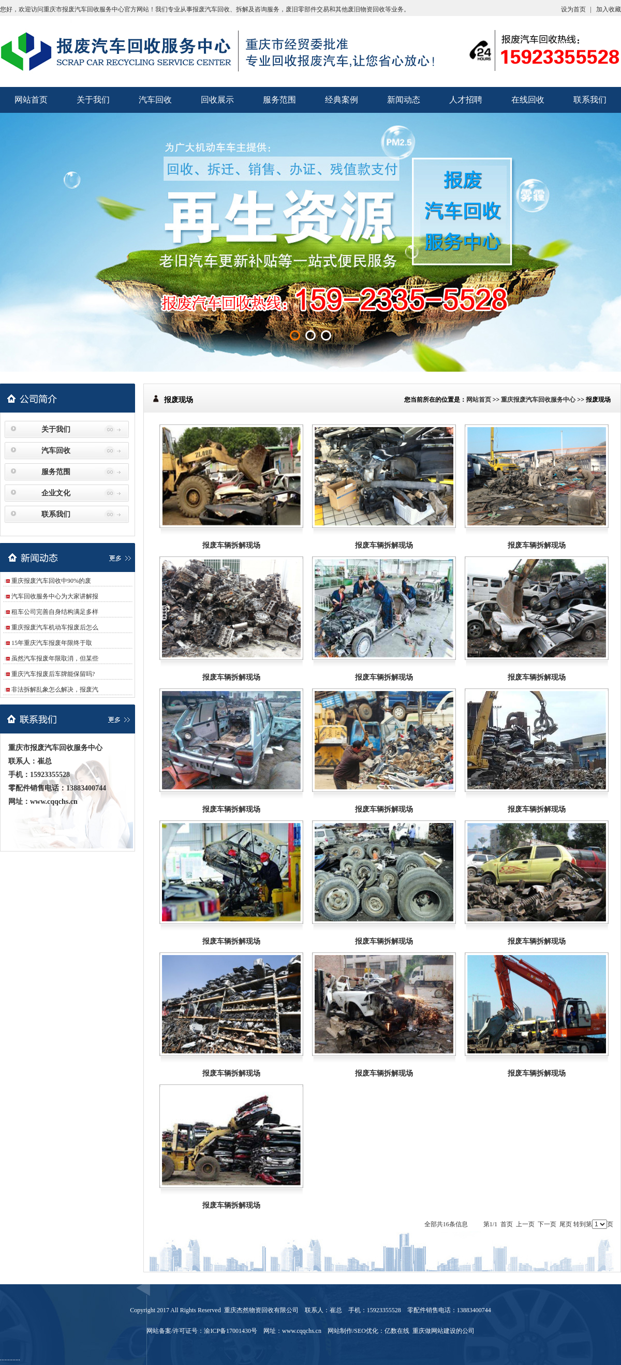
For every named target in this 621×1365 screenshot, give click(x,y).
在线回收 (527, 99)
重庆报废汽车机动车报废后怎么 (54, 627)
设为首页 (573, 9)
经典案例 (341, 99)
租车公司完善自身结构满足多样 (54, 611)
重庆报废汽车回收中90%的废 (51, 580)
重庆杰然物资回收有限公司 (261, 1310)
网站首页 (31, 99)
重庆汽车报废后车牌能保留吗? (53, 674)
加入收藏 (608, 9)
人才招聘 (465, 99)
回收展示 (217, 99)
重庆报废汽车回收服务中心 (538, 399)
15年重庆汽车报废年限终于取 (51, 643)
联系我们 (590, 99)
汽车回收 (155, 99)
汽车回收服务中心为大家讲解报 (54, 596)
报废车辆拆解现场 (231, 545)
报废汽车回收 (211, 9)
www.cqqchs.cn (54, 801)
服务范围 (279, 99)
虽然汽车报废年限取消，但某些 (54, 658)
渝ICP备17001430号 (230, 1330)
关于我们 (93, 99)
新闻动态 (403, 99)
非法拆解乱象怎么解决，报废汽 (54, 689)
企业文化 (55, 493)
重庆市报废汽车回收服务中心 (83, 9)
